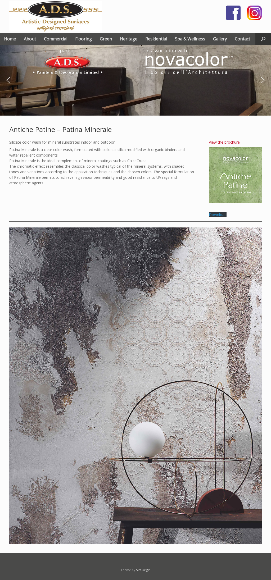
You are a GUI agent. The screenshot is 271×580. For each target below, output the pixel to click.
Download (218, 214)
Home (10, 39)
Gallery (220, 39)
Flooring (83, 39)
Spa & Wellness (190, 39)
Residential (156, 39)
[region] (135, 80)
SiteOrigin (143, 570)
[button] (263, 39)
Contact (242, 39)
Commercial (55, 39)
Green (106, 39)
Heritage (128, 39)
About (30, 39)
